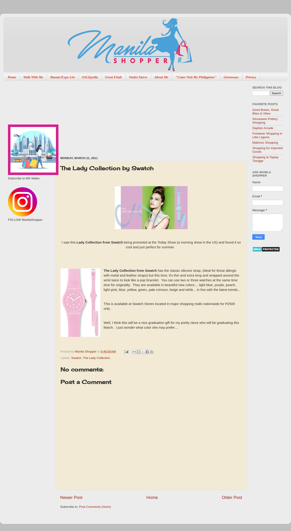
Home (12, 77)
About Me (161, 77)
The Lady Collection (96, 358)
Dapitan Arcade (262, 128)
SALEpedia (90, 77)
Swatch (76, 358)
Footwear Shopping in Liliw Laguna (267, 135)
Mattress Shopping (265, 142)
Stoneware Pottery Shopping (265, 120)
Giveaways (231, 77)
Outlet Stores (138, 77)
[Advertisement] (103, 116)
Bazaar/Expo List (62, 77)
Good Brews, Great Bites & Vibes (265, 111)
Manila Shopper (86, 351)
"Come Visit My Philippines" (195, 77)
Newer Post (71, 497)
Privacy (251, 77)
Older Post (232, 497)
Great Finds (113, 77)
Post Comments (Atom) (95, 506)
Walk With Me (33, 77)
